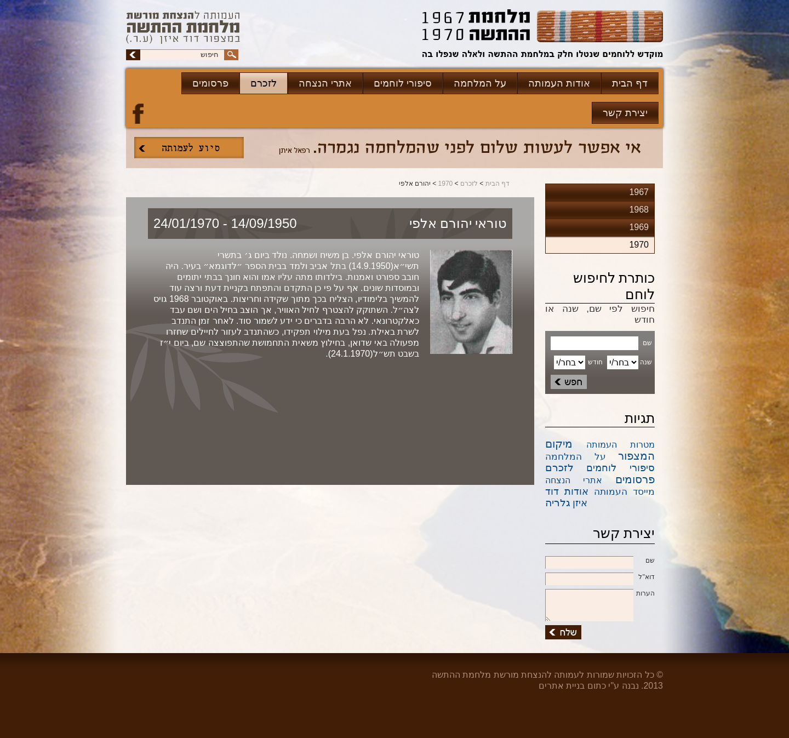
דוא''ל (600, 577)
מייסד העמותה (624, 492)
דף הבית (630, 83)
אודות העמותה (559, 83)
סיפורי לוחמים (403, 83)
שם (600, 561)
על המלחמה (480, 83)
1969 (639, 227)
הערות (600, 594)
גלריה (557, 502)
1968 (639, 209)
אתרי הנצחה (325, 83)
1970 (445, 183)
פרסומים (210, 83)
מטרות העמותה (620, 444)
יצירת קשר (625, 112)
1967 (639, 192)
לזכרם (263, 83)
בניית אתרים (562, 685)
